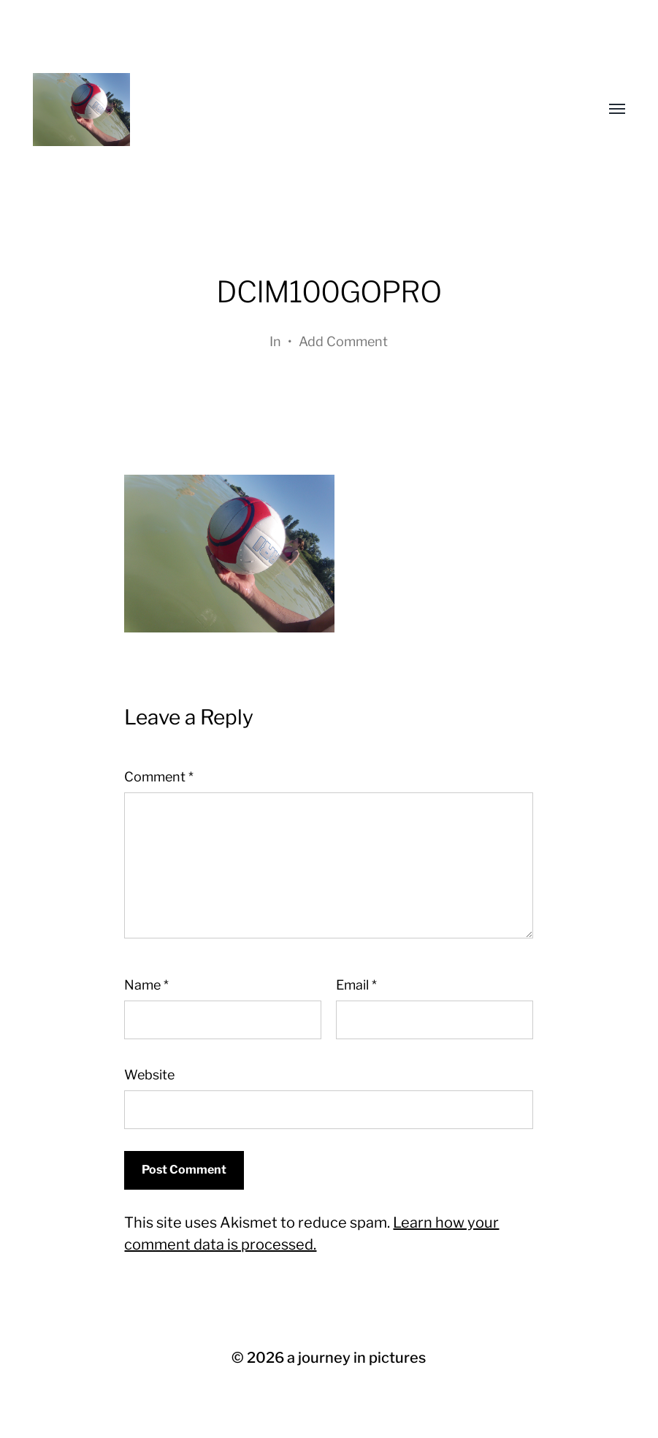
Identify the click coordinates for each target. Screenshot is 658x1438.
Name (146, 985)
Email (356, 985)
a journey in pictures (356, 1357)
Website (149, 1074)
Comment (159, 776)
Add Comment (343, 341)
